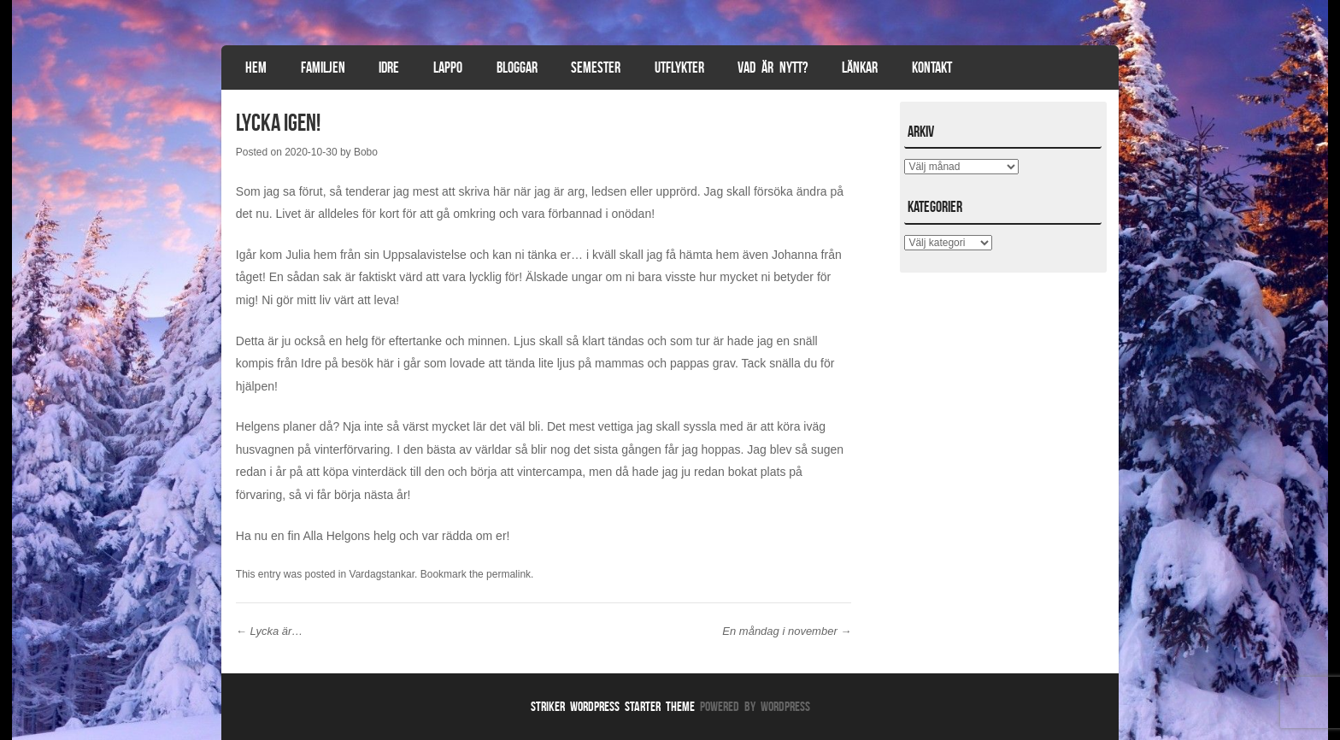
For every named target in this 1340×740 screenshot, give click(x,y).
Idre (389, 67)
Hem (256, 67)
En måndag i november (786, 631)
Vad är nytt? (773, 67)
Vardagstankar (382, 574)
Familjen (323, 67)
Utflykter (679, 67)
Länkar (860, 67)
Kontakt (932, 67)
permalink (508, 574)
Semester (595, 67)
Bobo (366, 152)
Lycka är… (269, 631)
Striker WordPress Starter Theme (613, 706)
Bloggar (517, 67)
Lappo (447, 67)
